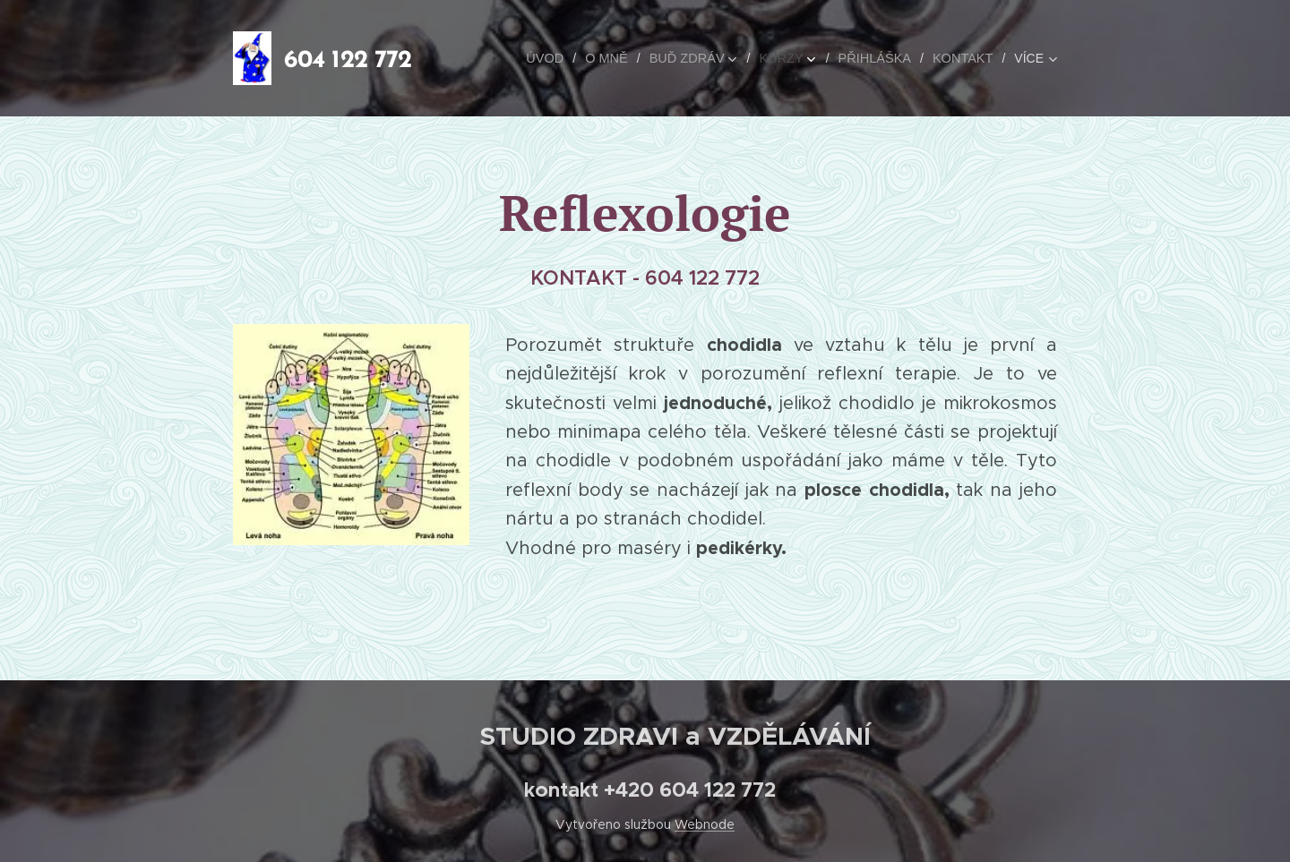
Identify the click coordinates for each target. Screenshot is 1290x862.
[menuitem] (503, 58)
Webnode (705, 824)
